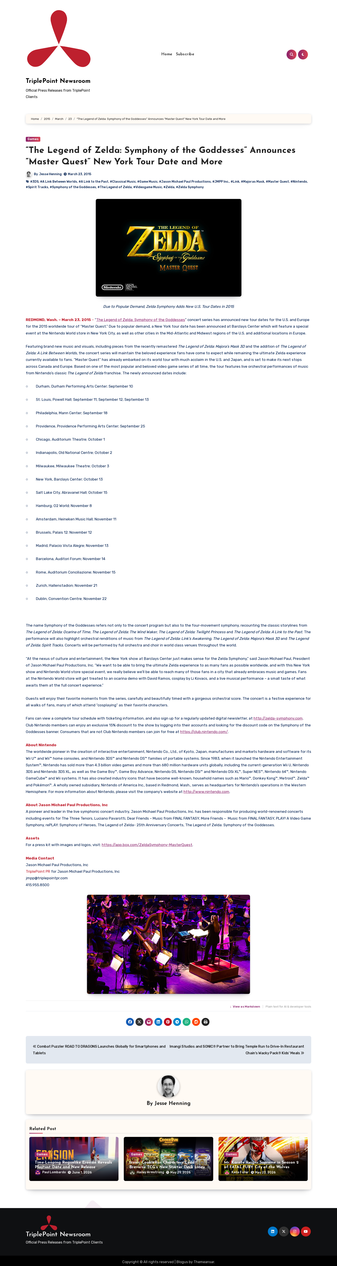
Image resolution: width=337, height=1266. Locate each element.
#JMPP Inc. (220, 182)
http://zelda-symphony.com (278, 718)
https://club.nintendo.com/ (204, 732)
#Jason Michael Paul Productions (185, 182)
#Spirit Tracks (37, 187)
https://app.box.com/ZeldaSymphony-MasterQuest (147, 845)
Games (33, 139)
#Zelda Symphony (190, 187)
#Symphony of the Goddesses (73, 187)
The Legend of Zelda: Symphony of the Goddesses (140, 319)
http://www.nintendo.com (206, 791)
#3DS (34, 182)
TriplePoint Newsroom (58, 81)
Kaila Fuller (236, 1173)
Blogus (182, 1259)
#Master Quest (277, 182)
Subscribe (185, 54)
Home (166, 54)
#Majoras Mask (252, 182)
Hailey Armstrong (147, 1173)
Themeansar (204, 1259)
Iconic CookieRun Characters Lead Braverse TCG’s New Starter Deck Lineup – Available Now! (168, 1168)
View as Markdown (245, 1006)
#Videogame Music (147, 187)
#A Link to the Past (93, 182)
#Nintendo (299, 182)
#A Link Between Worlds (58, 182)
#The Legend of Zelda (115, 187)
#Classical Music (123, 182)
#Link (235, 182)
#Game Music (147, 182)
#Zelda (168, 187)
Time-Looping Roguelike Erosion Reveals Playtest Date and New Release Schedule (73, 1168)
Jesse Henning (50, 174)
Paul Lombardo (50, 1173)
